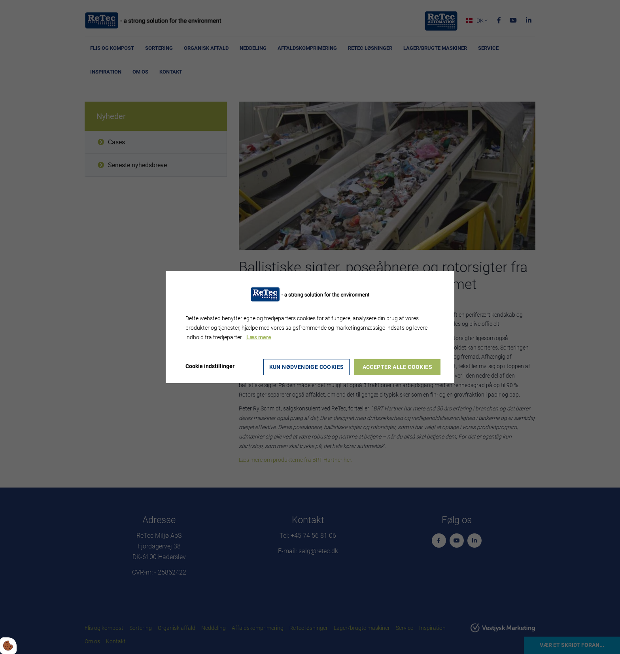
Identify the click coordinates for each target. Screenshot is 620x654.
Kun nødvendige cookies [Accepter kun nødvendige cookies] (306, 366)
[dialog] (310, 327)
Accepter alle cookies (398, 366)
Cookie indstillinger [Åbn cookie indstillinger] (209, 366)
